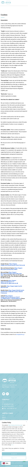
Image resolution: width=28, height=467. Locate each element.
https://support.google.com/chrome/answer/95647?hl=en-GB (13, 264)
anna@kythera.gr (20, 334)
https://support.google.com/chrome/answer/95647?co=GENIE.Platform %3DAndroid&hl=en (11, 297)
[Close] (26, 422)
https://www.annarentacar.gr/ (15, 425)
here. (12, 444)
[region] (14, 440)
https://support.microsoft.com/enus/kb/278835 (12, 268)
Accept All (14, 454)
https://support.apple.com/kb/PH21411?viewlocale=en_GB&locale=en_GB (9, 282)
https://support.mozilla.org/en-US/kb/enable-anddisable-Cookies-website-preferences (12, 292)
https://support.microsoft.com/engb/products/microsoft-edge (11, 274)
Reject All (14, 458)
